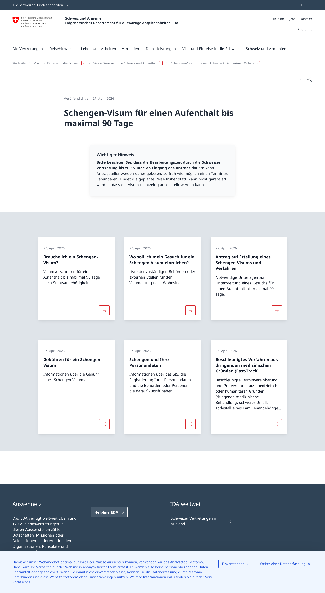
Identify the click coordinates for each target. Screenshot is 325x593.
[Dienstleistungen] (160, 48)
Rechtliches (21, 582)
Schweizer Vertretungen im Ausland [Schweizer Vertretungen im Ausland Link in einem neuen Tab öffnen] (201, 521)
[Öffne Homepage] (95, 26)
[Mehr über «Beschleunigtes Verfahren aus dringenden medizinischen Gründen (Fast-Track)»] (277, 424)
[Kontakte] (306, 19)
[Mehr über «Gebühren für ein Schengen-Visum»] (104, 424)
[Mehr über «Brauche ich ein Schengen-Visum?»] (104, 310)
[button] (27, 48)
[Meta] (292, 19)
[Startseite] (19, 63)
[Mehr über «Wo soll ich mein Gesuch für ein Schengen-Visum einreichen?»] (190, 310)
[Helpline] (278, 19)
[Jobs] (292, 19)
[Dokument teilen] (309, 79)
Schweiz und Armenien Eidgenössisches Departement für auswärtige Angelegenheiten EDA (121, 20)
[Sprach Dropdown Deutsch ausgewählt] (305, 5)
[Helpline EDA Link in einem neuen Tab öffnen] (109, 512)
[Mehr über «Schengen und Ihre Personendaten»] (190, 424)
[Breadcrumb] (161, 63)
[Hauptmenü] (159, 48)
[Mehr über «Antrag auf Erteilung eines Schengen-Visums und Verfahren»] (277, 310)
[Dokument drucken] (298, 79)
